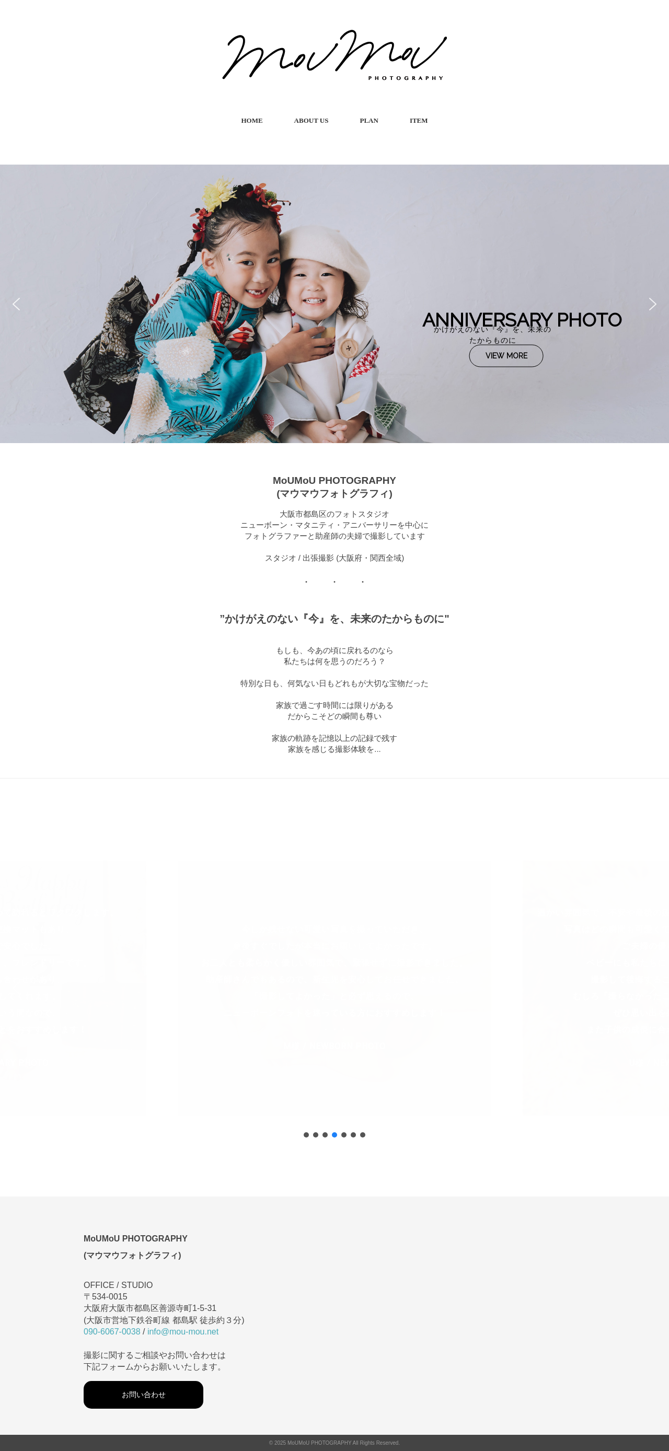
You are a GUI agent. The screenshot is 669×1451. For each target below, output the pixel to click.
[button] (16, 304)
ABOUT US (311, 120)
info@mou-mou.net (182, 1331)
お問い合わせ (144, 1394)
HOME (251, 120)
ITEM (419, 120)
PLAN (369, 120)
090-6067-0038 (112, 1331)
